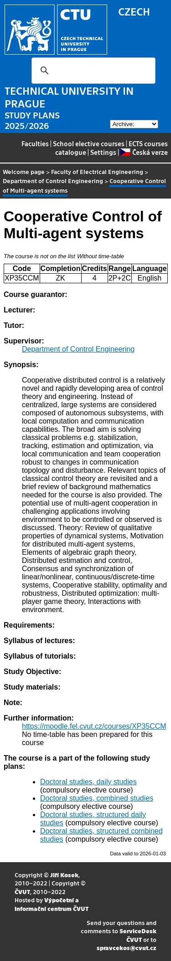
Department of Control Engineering (53, 180)
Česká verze (143, 152)
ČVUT (22, 891)
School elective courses (88, 143)
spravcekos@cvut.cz (126, 947)
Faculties (35, 143)
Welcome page (24, 171)
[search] (92, 70)
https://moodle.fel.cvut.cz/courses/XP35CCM (94, 726)
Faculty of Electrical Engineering (97, 171)
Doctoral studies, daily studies (88, 782)
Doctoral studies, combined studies (96, 798)
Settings (103, 152)
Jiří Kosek (64, 874)
